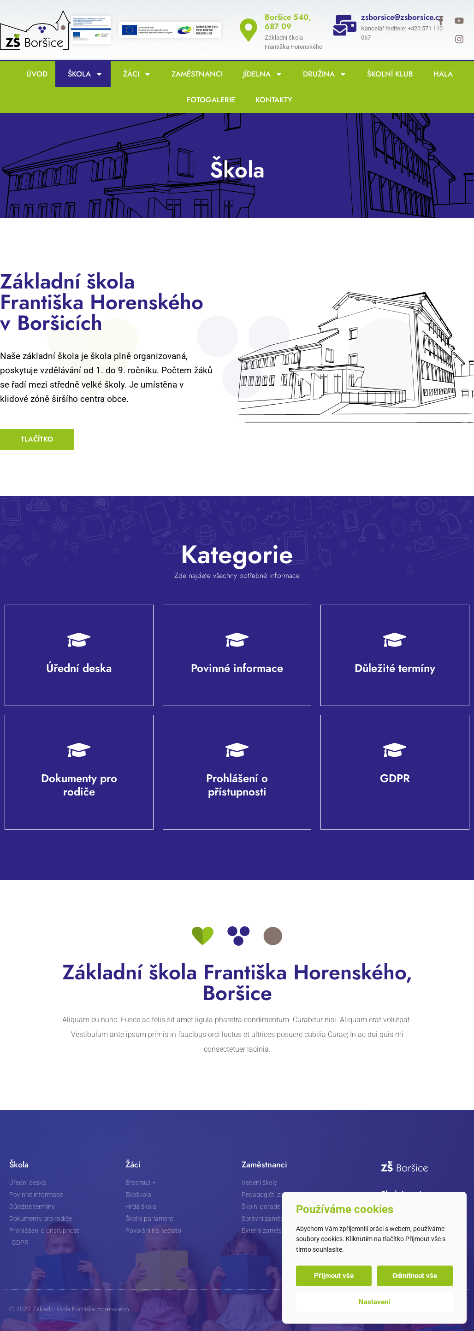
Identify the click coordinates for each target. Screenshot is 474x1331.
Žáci (134, 74)
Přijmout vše (334, 1276)
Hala (441, 74)
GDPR (395, 778)
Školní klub (387, 74)
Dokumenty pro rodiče (79, 785)
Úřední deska (79, 668)
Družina (322, 74)
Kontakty (271, 99)
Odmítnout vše (414, 1276)
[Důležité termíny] (395, 639)
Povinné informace (237, 668)
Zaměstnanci (195, 74)
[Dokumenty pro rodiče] (78, 749)
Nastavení (374, 1302)
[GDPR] (395, 749)
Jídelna (260, 74)
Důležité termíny (395, 668)
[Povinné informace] (237, 639)
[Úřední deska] (78, 639)
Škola (83, 74)
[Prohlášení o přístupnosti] (237, 749)
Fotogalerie (208, 99)
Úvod (34, 74)
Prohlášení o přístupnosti (237, 785)
